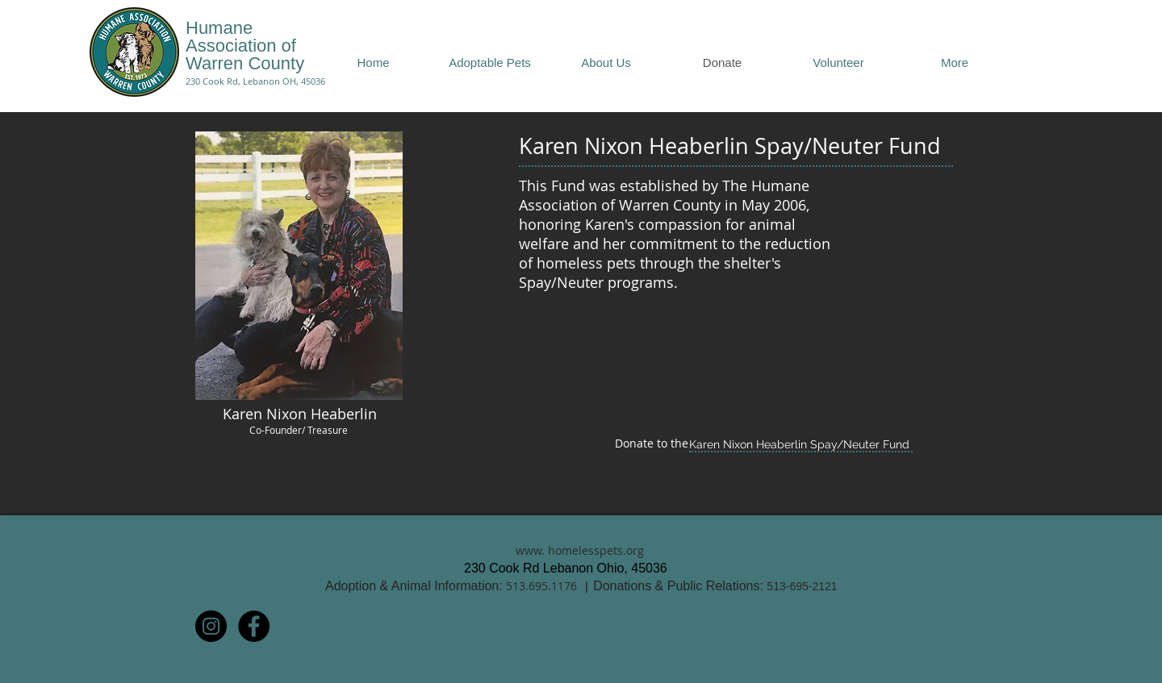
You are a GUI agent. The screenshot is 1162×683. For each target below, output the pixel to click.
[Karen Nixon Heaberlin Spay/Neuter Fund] (799, 445)
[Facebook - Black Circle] (254, 626)
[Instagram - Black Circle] (211, 626)
